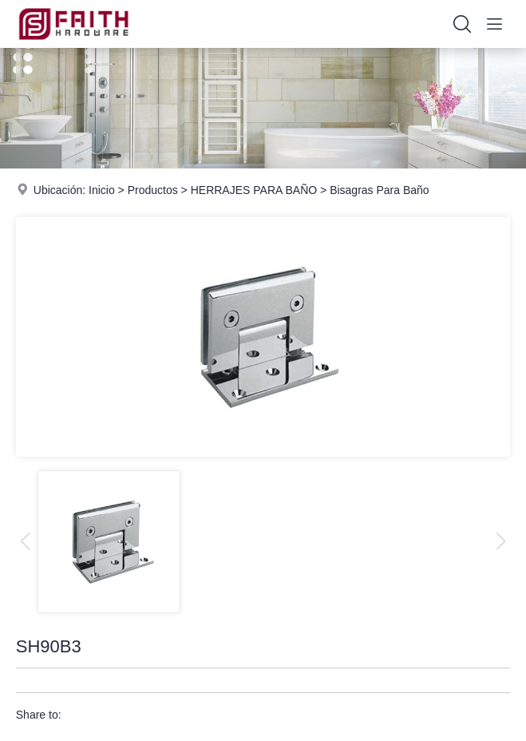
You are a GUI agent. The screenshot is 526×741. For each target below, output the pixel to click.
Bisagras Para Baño (379, 190)
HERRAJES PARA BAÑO (254, 190)
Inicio (102, 190)
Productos (153, 190)
